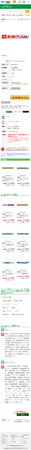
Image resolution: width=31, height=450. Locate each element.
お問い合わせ (4, 439)
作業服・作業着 (18, 300)
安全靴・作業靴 (7, 300)
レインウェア (6, 304)
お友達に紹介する (17, 111)
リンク (12, 439)
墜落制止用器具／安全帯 (18, 314)
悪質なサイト (4, 441)
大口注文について (5, 443)
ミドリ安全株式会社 (25, 434)
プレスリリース (24, 443)
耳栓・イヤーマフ (7, 311)
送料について (14, 434)
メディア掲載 (23, 441)
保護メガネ (5, 307)
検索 (27, 11)
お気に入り (9, 111)
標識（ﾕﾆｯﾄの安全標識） (17, 15)
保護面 (13, 307)
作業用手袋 (5, 314)
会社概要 (22, 436)
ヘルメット (16, 304)
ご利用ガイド (4, 434)
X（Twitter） (13, 441)
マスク (17, 311)
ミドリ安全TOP (6, 15)
